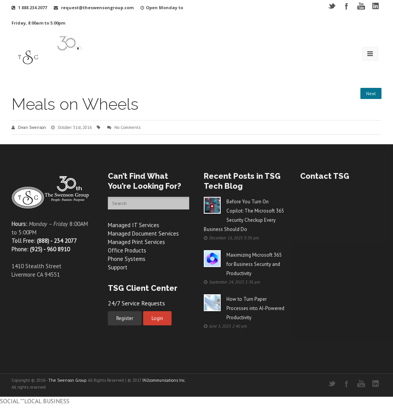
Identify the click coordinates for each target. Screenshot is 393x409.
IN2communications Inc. (163, 380)
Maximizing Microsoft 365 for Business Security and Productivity (254, 264)
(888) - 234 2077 (57, 240)
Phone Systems (126, 258)
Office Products (127, 250)
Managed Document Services (143, 233)
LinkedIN (375, 6)
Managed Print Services (136, 242)
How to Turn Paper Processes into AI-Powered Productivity (255, 308)
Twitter (332, 6)
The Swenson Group (67, 380)
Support (117, 267)
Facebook (346, 6)
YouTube (361, 6)
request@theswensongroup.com (97, 7)
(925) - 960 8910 (50, 249)
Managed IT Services (133, 225)
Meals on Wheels (75, 104)
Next (371, 93)
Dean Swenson (32, 127)
